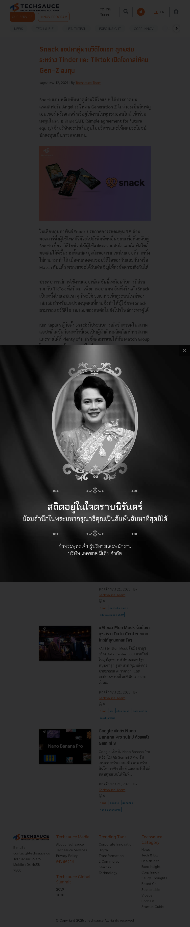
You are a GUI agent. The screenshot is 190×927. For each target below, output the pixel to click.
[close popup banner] (184, 350)
